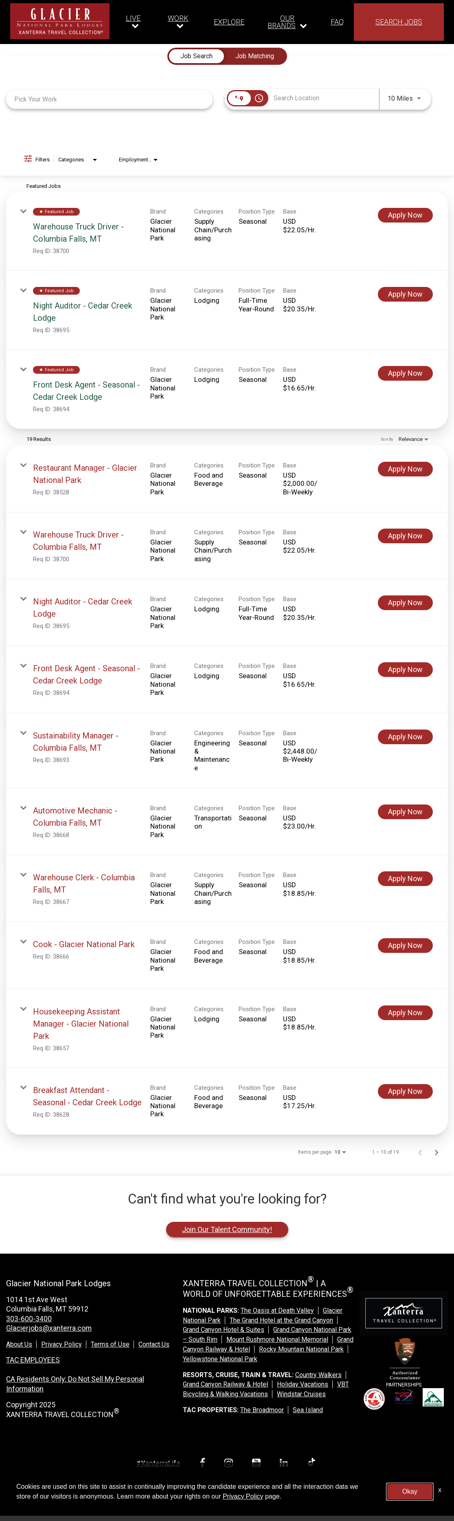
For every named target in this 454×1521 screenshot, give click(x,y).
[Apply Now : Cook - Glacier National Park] (405, 945)
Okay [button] (409, 1491)
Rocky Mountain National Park (301, 1349)
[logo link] (60, 21)
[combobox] (109, 99)
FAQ (337, 22)
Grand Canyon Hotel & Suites (223, 1330)
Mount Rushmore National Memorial (277, 1339)
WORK (178, 18)
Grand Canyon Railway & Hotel (225, 1384)
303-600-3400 (29, 1318)
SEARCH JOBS (398, 22)
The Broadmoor (262, 1410)
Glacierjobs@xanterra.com (49, 1328)
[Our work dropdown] (180, 22)
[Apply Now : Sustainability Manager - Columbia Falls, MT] (405, 737)
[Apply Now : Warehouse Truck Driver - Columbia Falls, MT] (405, 215)
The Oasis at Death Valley (277, 1310)
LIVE (133, 18)
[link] (227, 231)
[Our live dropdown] (135, 22)
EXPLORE (229, 22)
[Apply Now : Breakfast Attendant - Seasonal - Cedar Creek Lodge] (405, 1091)
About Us (19, 1344)
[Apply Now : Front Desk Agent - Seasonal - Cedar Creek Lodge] (405, 373)
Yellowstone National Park (220, 1359)
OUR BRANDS (282, 22)
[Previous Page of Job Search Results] (420, 1152)
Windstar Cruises (301, 1394)
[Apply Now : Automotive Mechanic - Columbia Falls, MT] (405, 812)
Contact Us (153, 1344)
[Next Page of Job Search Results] (436, 1152)
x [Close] (439, 1489)
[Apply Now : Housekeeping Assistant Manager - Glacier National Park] (405, 1012)
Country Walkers (318, 1375)
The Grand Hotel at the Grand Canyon (281, 1320)
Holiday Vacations (302, 1384)
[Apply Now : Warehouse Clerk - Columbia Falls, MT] (405, 878)
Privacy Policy (61, 1344)
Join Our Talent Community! (227, 1229)
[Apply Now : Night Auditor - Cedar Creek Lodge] (405, 294)
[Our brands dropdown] (287, 22)
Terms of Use (110, 1344)
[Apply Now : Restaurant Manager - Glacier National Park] (405, 469)
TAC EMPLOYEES (33, 1359)
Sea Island (308, 1410)
